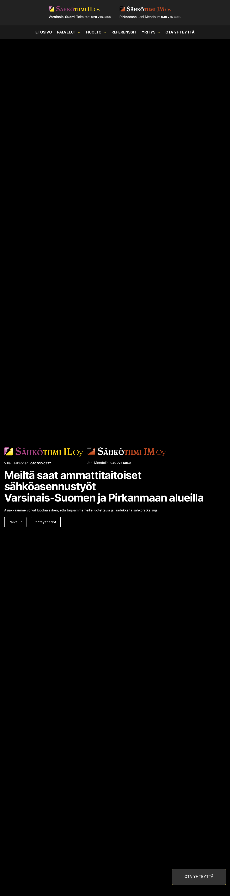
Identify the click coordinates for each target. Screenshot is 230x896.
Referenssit (124, 32)
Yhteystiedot (45, 522)
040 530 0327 (40, 463)
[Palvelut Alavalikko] (79, 32)
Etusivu (43, 32)
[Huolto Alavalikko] (104, 32)
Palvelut (66, 32)
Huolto (94, 32)
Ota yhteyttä (180, 32)
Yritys (149, 32)
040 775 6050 (171, 17)
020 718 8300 (101, 17)
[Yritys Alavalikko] (158, 32)
